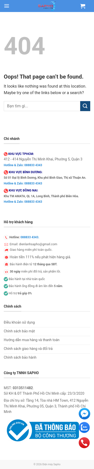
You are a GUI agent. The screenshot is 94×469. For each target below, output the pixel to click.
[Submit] (85, 106)
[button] (7, 6)
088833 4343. (30, 237)
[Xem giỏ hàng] (82, 6)
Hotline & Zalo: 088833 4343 (23, 165)
